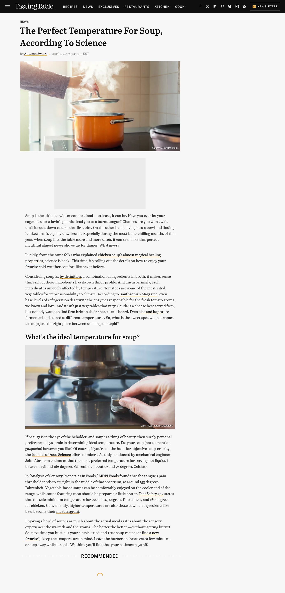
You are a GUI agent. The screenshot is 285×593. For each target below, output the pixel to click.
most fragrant (67, 511)
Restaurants (136, 6)
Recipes (70, 6)
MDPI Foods (109, 475)
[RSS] (244, 7)
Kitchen (162, 6)
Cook (180, 6)
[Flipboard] (215, 7)
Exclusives (108, 6)
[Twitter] (208, 7)
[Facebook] (200, 7)
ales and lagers (151, 311)
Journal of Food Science (51, 454)
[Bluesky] (230, 7)
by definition (70, 276)
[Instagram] (237, 7)
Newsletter (265, 6)
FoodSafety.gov (151, 493)
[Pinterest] (222, 7)
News (88, 6)
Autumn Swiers (35, 53)
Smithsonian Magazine (138, 293)
